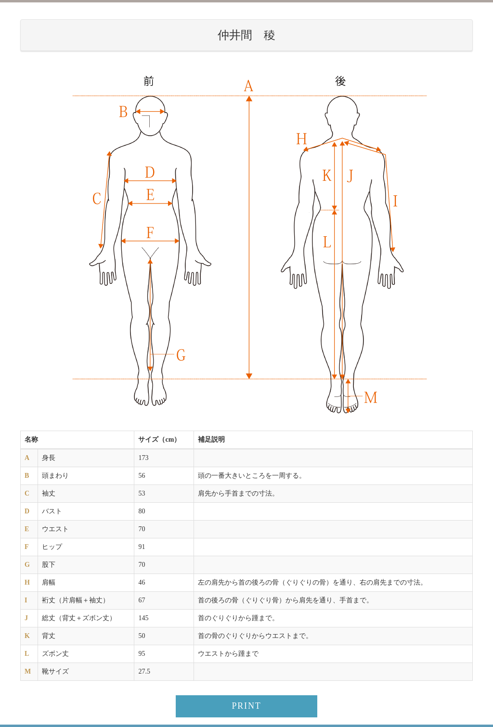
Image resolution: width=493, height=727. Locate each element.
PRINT (246, 706)
